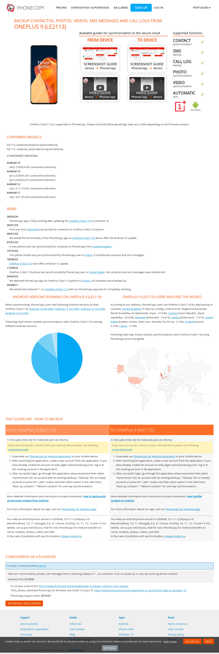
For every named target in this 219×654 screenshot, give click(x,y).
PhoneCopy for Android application (50, 456)
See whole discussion (24, 603)
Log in (158, 7)
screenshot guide (18, 449)
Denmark (33, 229)
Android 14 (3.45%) (16, 313)
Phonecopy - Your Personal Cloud (25, 8)
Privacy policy (176, 634)
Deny (208, 641)
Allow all (192, 641)
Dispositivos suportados (90, 7)
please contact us (71, 536)
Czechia (172, 313)
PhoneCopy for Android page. (79, 509)
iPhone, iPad (126, 629)
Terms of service (177, 623)
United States (97, 272)
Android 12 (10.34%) (93, 309)
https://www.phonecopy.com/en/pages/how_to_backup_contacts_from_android (83, 586)
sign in (42, 565)
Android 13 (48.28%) (41, 309)
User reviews (77, 629)
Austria (86, 280)
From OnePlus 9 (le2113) (100, 59)
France (88, 255)
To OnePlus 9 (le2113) (147, 59)
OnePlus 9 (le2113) (80, 221)
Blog (72, 634)
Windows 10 (126, 634)
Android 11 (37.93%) (67, 309)
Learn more (170, 641)
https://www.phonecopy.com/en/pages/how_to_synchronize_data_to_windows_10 (140, 590)
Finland (189, 321)
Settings (109, 648)
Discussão (26, 634)
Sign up (141, 8)
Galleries (121, 7)
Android (123, 623)
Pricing (61, 7)
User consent (175, 629)
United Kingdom (102, 246)
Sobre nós (75, 623)
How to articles (29, 623)
